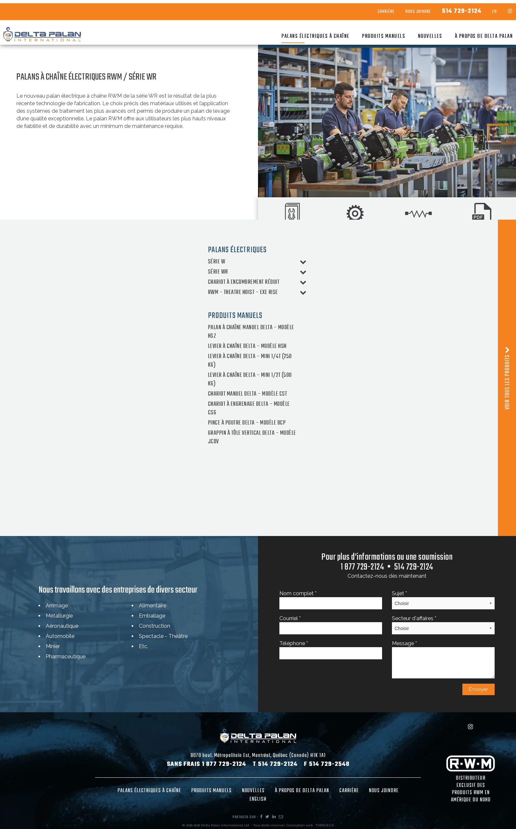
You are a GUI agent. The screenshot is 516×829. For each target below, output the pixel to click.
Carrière (373, 8)
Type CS (280, 490)
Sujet (443, 599)
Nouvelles (417, 33)
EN (481, 8)
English (258, 799)
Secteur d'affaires (443, 624)
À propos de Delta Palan (471, 33)
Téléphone (330, 649)
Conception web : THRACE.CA (310, 825)
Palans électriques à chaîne (302, 33)
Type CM (162, 490)
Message (443, 659)
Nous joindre (384, 791)
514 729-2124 (448, 8)
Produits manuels (370, 33)
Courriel (330, 624)
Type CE (44, 490)
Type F (396, 490)
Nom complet (330, 599)
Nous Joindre (405, 8)
